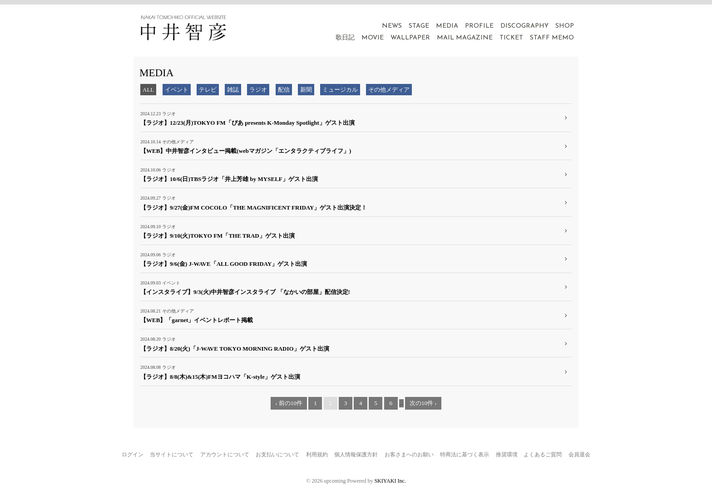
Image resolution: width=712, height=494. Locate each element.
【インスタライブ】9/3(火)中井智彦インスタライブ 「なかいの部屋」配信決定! (245, 292)
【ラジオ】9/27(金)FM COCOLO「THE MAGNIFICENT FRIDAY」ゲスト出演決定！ (253, 207)
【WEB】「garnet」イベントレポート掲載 (196, 320)
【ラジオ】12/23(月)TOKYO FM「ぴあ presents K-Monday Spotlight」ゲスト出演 (247, 122)
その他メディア (389, 89)
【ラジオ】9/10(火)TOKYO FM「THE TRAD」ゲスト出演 (217, 235)
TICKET (511, 37)
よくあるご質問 (543, 454)
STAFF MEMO (552, 37)
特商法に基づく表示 (464, 454)
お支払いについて (277, 454)
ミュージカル (340, 89)
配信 (284, 89)
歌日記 (345, 37)
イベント (176, 89)
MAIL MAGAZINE (465, 37)
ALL (148, 89)
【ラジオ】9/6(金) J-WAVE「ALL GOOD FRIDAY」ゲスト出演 (223, 263)
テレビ (208, 89)
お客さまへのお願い (409, 454)
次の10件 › (423, 403)
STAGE (419, 26)
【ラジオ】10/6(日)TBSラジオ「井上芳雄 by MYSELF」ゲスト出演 (229, 179)
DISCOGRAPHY (524, 26)
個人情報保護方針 (356, 454)
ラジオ (258, 89)
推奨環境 (507, 454)
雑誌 (233, 89)
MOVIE (372, 37)
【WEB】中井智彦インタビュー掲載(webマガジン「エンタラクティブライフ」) (245, 150)
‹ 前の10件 (288, 403)
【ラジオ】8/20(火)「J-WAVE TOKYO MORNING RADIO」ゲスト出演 (234, 348)
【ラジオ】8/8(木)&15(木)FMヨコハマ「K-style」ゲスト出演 (220, 376)
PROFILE (479, 26)
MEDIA (447, 26)
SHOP (564, 26)
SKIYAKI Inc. (389, 481)
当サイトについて (171, 454)
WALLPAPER (410, 37)
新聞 (306, 89)
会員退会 (579, 454)
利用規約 (317, 454)
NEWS (392, 26)
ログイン (132, 454)
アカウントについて (224, 454)
